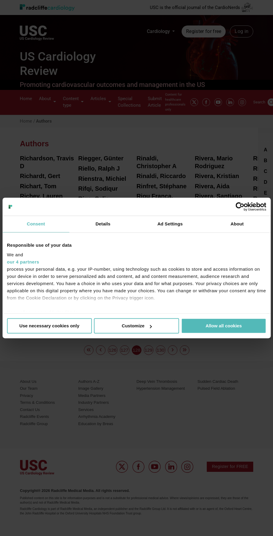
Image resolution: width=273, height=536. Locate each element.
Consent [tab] (36, 223)
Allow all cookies (224, 325)
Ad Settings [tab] (169, 223)
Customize (137, 325)
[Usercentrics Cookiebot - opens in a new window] (240, 206)
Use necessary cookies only (49, 325)
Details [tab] (103, 223)
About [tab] (237, 223)
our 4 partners (23, 261)
